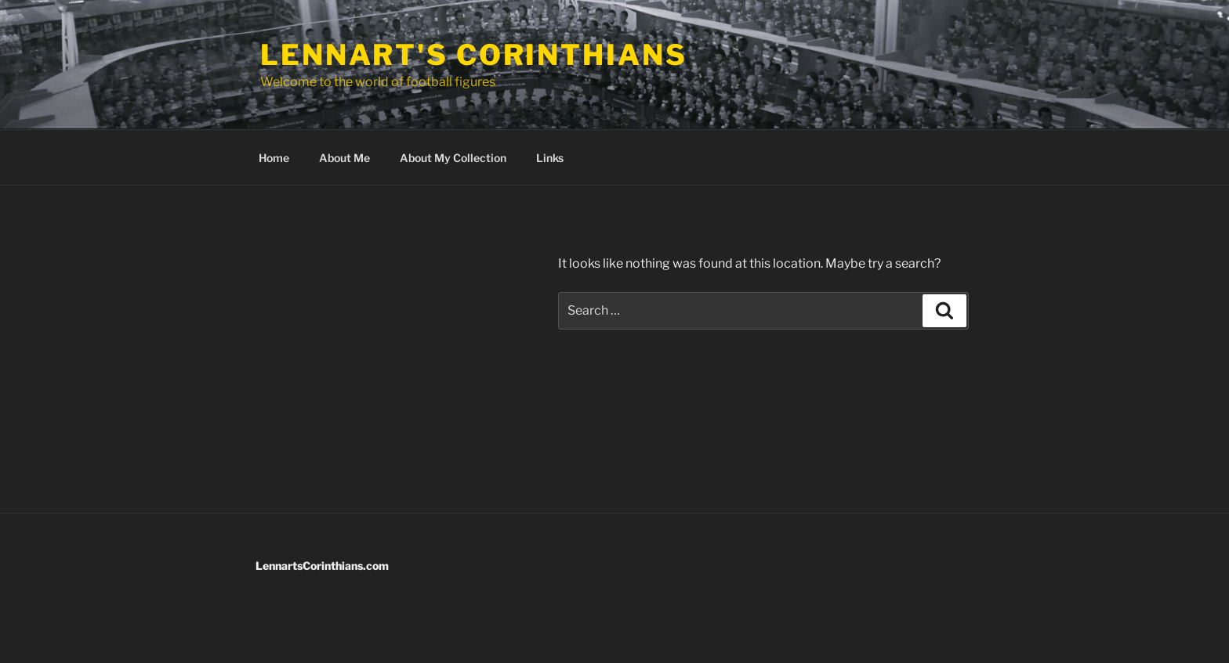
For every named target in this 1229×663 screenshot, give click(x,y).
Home (274, 157)
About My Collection (453, 157)
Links (550, 157)
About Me (344, 157)
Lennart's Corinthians (473, 55)
